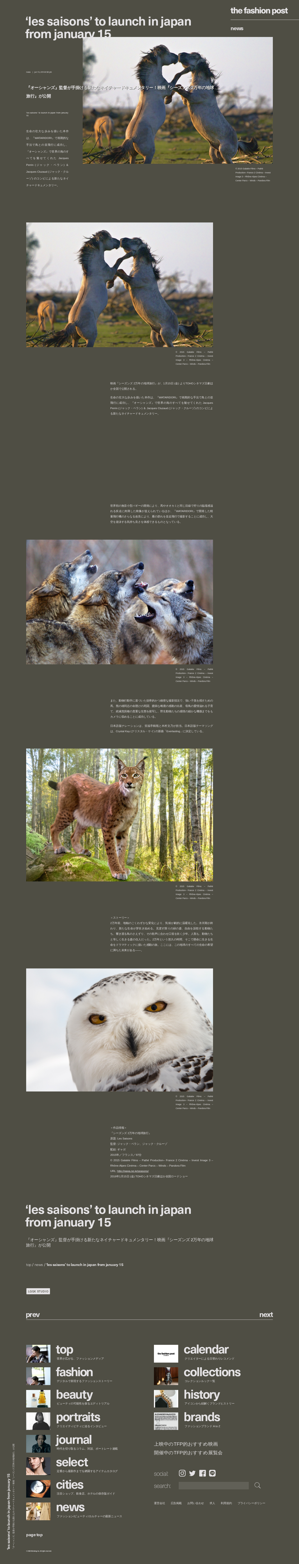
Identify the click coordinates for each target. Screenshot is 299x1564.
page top (34, 1534)
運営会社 (159, 1503)
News (237, 28)
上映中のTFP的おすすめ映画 (186, 1444)
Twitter (192, 1473)
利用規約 (226, 1503)
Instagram (182, 1473)
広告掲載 (176, 1503)
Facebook (202, 1473)
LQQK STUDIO (38, 1291)
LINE (212, 1473)
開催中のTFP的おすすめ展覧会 (188, 1452)
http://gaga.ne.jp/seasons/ (133, 1170)
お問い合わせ (195, 1503)
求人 (212, 1503)
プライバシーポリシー (251, 1503)
